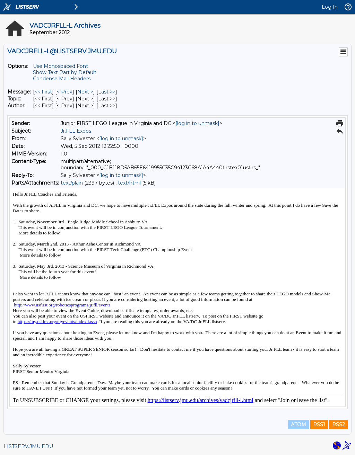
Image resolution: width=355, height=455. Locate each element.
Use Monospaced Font (60, 66)
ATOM (298, 424)
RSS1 (319, 424)
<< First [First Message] (43, 92)
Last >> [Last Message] (106, 92)
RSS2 (338, 424)
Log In (330, 7)
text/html (129, 183)
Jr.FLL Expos (76, 131)
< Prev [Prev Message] (64, 92)
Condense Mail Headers (61, 78)
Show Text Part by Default (64, 72)
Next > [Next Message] (85, 92)
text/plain (72, 183)
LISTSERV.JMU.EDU (28, 446)
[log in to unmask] (197, 123)
